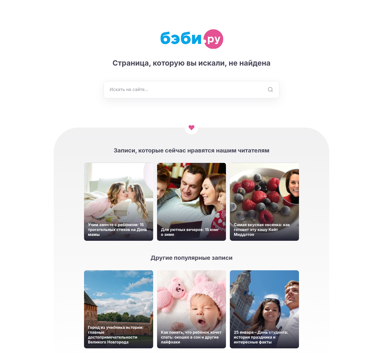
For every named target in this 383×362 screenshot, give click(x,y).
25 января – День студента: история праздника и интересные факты (261, 337)
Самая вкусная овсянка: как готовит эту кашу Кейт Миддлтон (262, 229)
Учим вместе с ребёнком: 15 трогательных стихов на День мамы (117, 229)
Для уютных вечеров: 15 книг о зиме (190, 232)
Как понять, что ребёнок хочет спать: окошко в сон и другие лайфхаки (191, 337)
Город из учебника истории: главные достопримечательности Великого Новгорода (115, 334)
